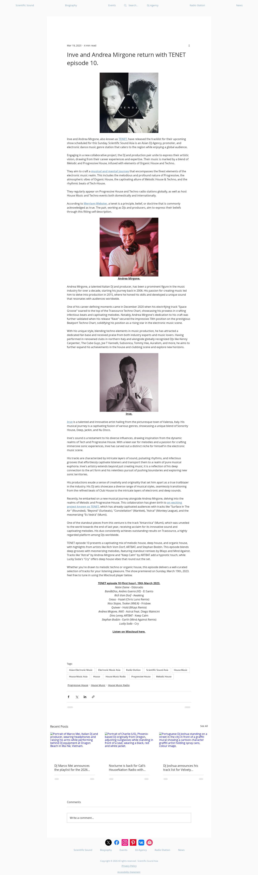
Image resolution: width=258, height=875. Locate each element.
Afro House (169, 23)
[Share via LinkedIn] (85, 696)
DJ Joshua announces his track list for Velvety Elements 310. (180, 768)
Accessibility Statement (128, 871)
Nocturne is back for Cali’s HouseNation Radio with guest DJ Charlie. (127, 768)
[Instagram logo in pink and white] (125, 842)
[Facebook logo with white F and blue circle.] (116, 842)
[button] (203, 23)
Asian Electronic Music (81, 670)
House (96, 676)
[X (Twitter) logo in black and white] (108, 842)
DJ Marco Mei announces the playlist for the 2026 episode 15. (72, 768)
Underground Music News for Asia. (72, 23)
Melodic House (163, 676)
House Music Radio (116, 676)
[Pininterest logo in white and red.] (133, 842)
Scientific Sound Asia (157, 670)
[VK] (141, 842)
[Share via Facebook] (68, 696)
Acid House (108, 23)
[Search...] (133, 5)
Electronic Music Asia (109, 670)
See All (204, 726)
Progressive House (140, 676)
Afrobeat (149, 23)
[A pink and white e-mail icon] (149, 842)
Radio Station (133, 670)
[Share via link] (93, 696)
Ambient (188, 23)
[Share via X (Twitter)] (76, 696)
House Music (180, 670)
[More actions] (189, 45)
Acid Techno (129, 23)
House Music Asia (78, 676)
